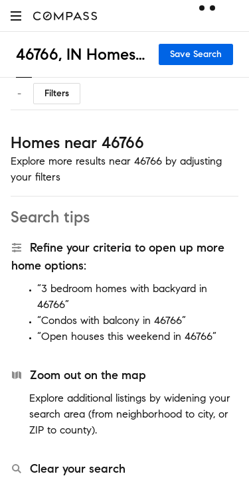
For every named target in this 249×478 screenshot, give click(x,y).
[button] (16, 15)
